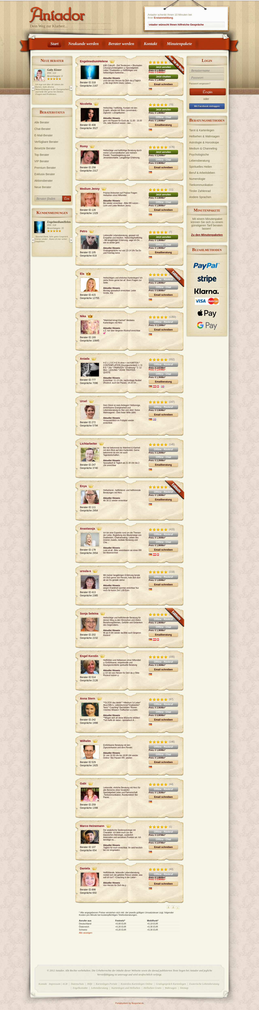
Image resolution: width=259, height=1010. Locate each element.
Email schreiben (163, 84)
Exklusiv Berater (44, 174)
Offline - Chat (163, 117)
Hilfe (89, 983)
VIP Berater (41, 161)
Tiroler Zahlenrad (200, 191)
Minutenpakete (179, 43)
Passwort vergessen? (199, 83)
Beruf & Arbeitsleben (202, 172)
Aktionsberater (43, 180)
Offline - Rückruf (163, 279)
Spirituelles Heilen (200, 166)
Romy (84, 146)
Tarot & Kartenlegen (201, 130)
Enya (83, 486)
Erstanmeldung (163, 17)
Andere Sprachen (200, 197)
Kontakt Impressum (50, 983)
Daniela (85, 868)
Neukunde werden (83, 43)
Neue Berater (42, 187)
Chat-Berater (42, 128)
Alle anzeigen (85, 933)
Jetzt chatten (163, 76)
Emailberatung (163, 125)
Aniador (70, 13)
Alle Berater (41, 122)
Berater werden (121, 43)
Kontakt (150, 43)
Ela (82, 273)
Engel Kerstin (89, 656)
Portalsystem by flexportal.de (129, 1003)
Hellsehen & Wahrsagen (204, 136)
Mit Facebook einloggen (207, 106)
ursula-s (85, 571)
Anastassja (87, 528)
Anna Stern (87, 698)
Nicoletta (86, 103)
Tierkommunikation (201, 185)
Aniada (84, 358)
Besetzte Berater (44, 148)
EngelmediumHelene (59, 222)
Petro (83, 231)
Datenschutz (77, 983)
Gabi (83, 783)
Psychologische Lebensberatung (199, 157)
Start (54, 43)
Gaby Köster (54, 69)
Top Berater (41, 154)
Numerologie (197, 178)
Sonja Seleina (89, 613)
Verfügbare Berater (46, 141)
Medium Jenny (90, 188)
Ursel (83, 401)
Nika (83, 316)
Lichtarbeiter (88, 443)
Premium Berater (45, 167)
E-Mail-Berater (43, 135)
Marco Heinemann (92, 826)
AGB (64, 983)
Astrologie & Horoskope (204, 142)
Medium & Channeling (203, 148)
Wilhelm (85, 741)
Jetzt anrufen (163, 67)
